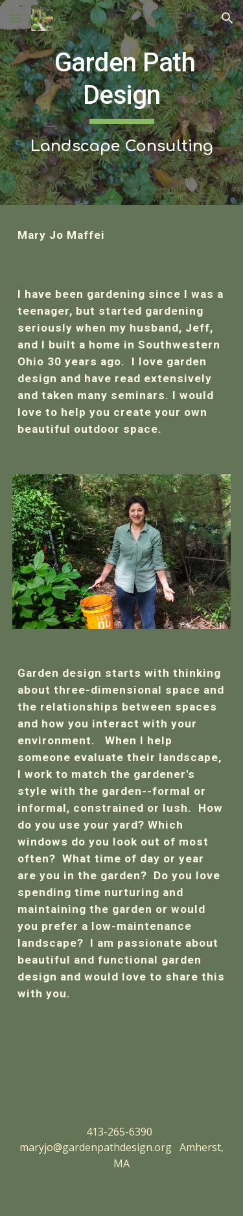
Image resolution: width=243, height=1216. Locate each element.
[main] (121, 103)
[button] (15, 18)
